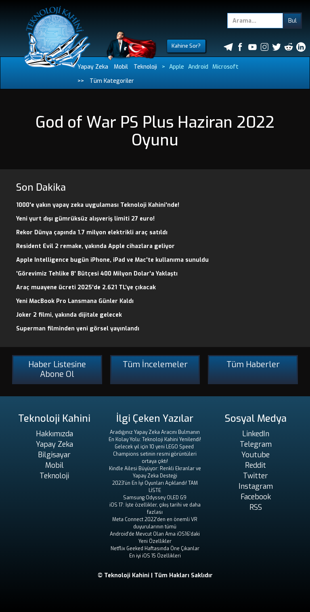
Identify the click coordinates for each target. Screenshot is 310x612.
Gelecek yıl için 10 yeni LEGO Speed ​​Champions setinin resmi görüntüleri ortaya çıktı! (155, 454)
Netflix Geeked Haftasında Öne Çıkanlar (155, 548)
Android (198, 67)
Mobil (121, 67)
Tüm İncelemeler (155, 364)
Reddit (255, 465)
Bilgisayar (54, 455)
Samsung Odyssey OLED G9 (154, 497)
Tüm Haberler (253, 364)
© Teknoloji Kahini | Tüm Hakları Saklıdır (155, 575)
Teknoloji (145, 67)
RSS (255, 507)
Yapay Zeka (93, 67)
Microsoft (225, 67)
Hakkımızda (54, 434)
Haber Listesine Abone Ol (57, 369)
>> (81, 81)
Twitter (255, 476)
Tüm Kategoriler (112, 81)
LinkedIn (255, 434)
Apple (176, 67)
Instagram (256, 486)
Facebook (256, 497)
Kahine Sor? (186, 45)
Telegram (256, 444)
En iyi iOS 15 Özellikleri (155, 556)
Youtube (255, 455)
